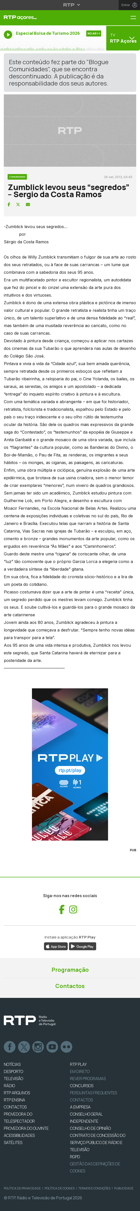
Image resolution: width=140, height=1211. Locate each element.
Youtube (52, 1047)
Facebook (10, 1047)
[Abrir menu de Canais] (122, 38)
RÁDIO (9, 1085)
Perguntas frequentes (93, 1093)
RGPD (75, 1156)
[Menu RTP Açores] (135, 18)
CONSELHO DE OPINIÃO (90, 1128)
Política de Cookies (60, 1188)
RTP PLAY (78, 1064)
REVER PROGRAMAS (88, 1078)
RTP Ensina (14, 1100)
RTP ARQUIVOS (17, 1093)
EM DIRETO (80, 1071)
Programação (70, 970)
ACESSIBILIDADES (19, 1135)
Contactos (70, 986)
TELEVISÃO (13, 1078)
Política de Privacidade (22, 1188)
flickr (67, 1047)
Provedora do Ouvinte (26, 1128)
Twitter (24, 1047)
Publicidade (123, 1188)
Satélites (13, 1142)
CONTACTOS (15, 1107)
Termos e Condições (94, 1188)
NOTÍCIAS (12, 1064)
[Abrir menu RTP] (70, 5)
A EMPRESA (80, 1107)
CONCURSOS (81, 1085)
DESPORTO (13, 1071)
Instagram (38, 1047)
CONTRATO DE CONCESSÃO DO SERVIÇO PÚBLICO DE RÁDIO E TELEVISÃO (97, 1142)
